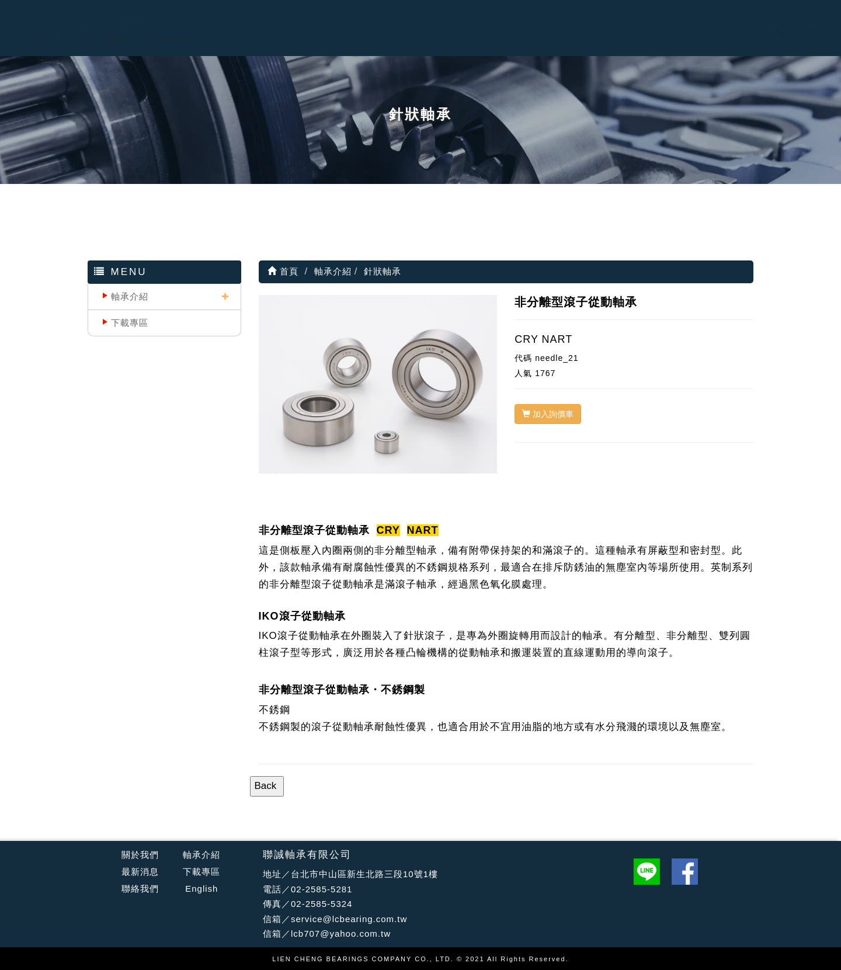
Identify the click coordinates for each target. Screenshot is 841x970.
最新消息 (515, 29)
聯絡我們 (634, 29)
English (690, 29)
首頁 (282, 271)
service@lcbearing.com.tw (349, 919)
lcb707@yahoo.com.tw (341, 933)
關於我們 (140, 855)
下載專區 (574, 29)
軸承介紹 (455, 29)
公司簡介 (395, 29)
